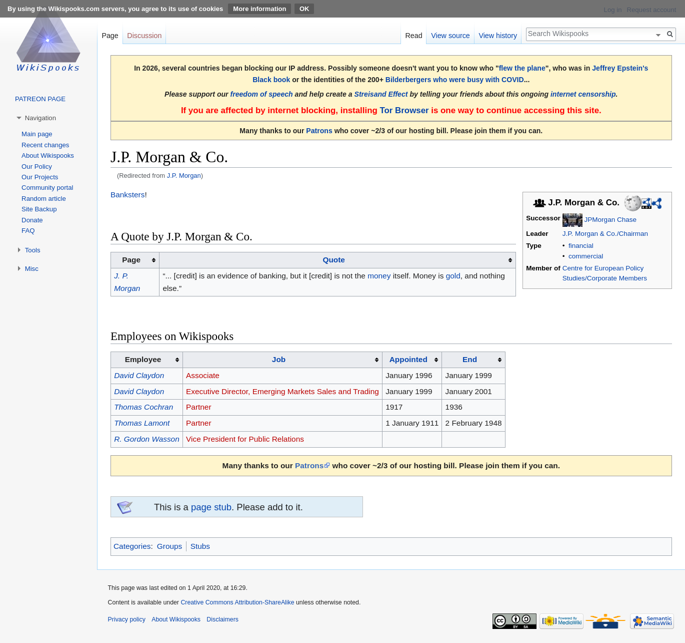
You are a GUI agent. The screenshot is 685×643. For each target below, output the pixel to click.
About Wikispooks (48, 155)
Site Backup (39, 209)
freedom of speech (261, 94)
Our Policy (37, 166)
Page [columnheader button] (131, 259)
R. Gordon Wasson (147, 439)
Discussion (144, 36)
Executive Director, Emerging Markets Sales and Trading (282, 391)
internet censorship (583, 94)
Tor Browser (404, 110)
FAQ (28, 230)
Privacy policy (127, 619)
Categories (132, 546)
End (469, 359)
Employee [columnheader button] (143, 359)
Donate (32, 220)
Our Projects (40, 177)
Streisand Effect (381, 94)
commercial (585, 256)
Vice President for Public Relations (245, 439)
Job (279, 359)
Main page (37, 134)
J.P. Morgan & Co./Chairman (605, 233)
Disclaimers (222, 619)
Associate (203, 375)
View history (497, 36)
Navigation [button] (40, 118)
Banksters (127, 194)
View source (450, 36)
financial (581, 245)
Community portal (47, 187)
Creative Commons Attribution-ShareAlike (237, 602)
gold (453, 275)
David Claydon (139, 375)
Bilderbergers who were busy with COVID (455, 80)
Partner (198, 407)
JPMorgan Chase (610, 219)
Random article (44, 198)
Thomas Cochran (143, 407)
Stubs (200, 546)
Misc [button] (31, 268)
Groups (169, 546)
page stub (211, 507)
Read (413, 36)
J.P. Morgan (184, 175)
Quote (333, 259)
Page (110, 36)
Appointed (409, 359)
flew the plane (522, 68)
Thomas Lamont (142, 423)
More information (259, 9)
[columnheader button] (338, 260)
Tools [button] (32, 250)
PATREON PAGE (40, 99)
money (379, 275)
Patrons (319, 131)
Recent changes (45, 145)
